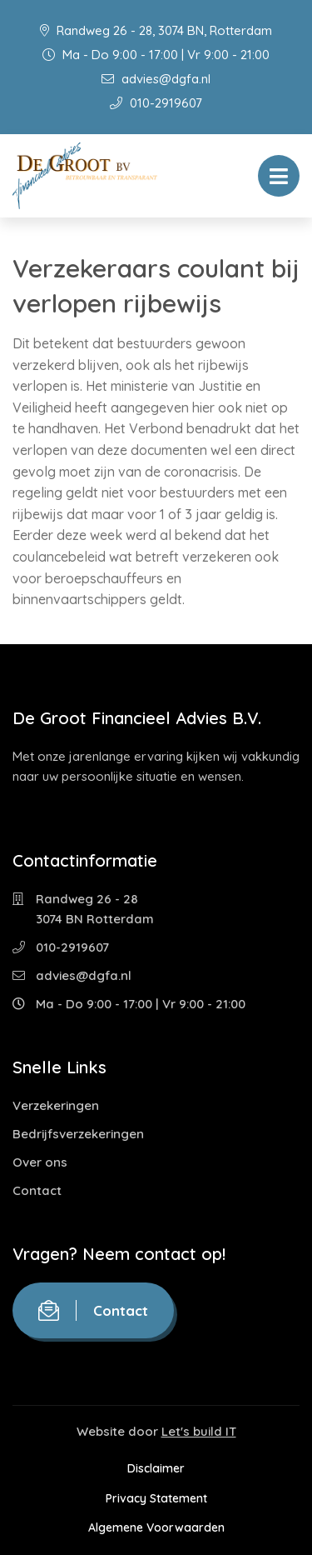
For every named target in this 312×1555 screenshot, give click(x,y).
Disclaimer (156, 1468)
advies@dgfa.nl (156, 79)
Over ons (39, 1162)
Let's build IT (198, 1431)
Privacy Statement (156, 1498)
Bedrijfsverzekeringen (78, 1134)
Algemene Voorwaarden (156, 1527)
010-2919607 (156, 103)
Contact (37, 1190)
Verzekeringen (55, 1105)
